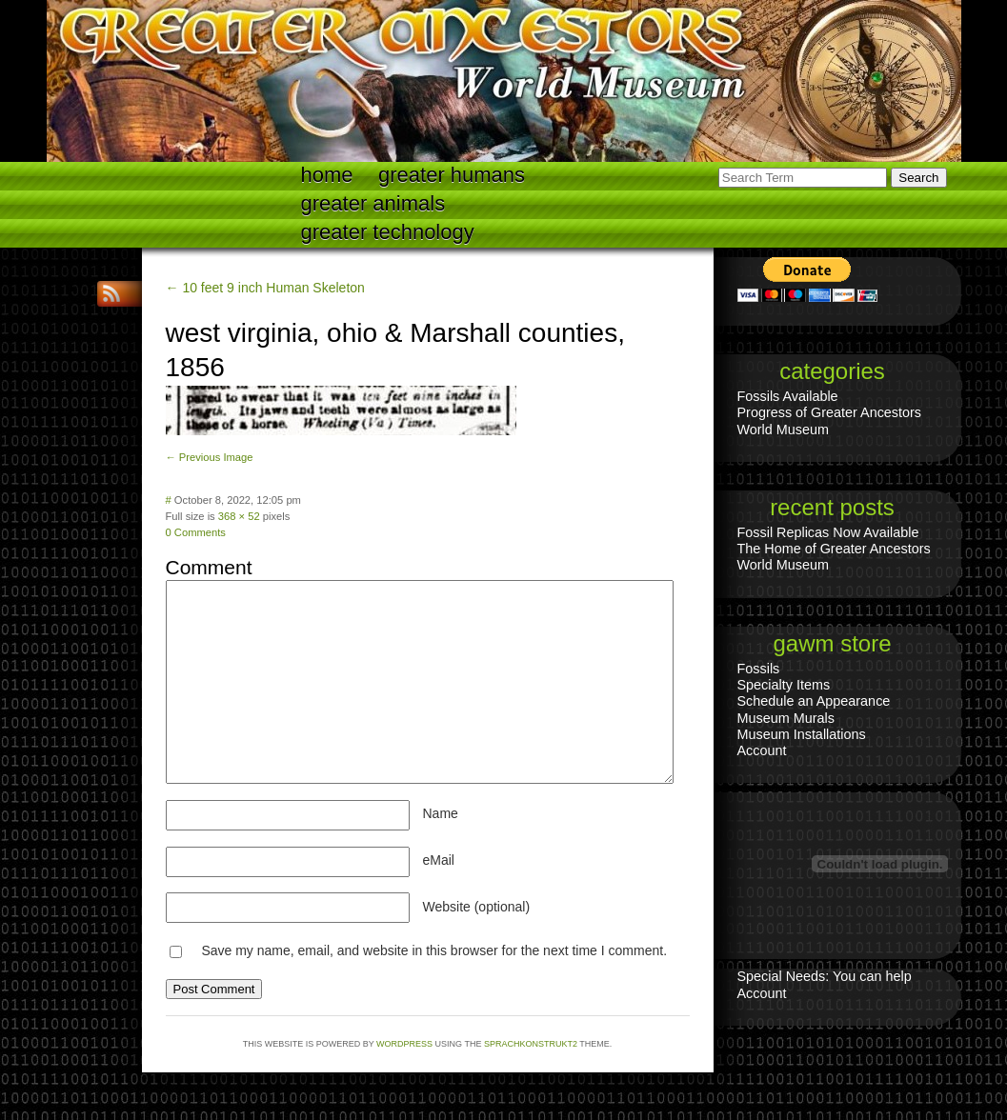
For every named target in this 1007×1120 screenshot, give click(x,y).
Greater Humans (451, 175)
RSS (113, 294)
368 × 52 (239, 516)
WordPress (404, 1044)
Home (327, 175)
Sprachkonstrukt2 (530, 1044)
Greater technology (387, 232)
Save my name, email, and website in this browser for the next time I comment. (434, 950)
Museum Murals (786, 718)
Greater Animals (373, 203)
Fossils (758, 668)
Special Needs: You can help (824, 976)
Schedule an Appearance (814, 701)
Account (762, 750)
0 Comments (196, 532)
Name (440, 813)
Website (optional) (477, 906)
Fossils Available (787, 396)
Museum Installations (801, 734)
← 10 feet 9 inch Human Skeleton (265, 287)
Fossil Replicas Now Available (828, 532)
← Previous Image (209, 457)
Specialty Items (784, 684)
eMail (438, 860)
